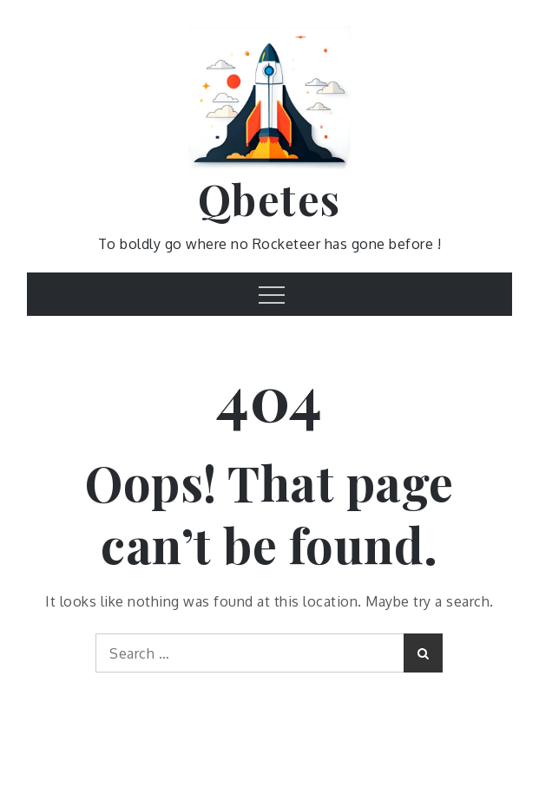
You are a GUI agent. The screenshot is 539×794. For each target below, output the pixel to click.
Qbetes (269, 198)
